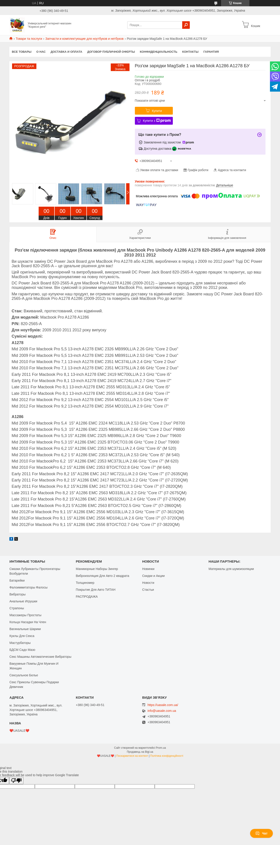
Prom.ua (161, 747)
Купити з (157, 121)
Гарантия (211, 51)
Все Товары (21, 51)
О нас (41, 51)
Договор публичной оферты (111, 51)
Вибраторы (17, 594)
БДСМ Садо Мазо (22, 650)
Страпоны (16, 608)
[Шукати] (186, 25)
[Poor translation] (16, 780)
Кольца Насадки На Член (27, 622)
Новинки (148, 569)
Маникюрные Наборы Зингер (97, 569)
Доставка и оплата (66, 51)
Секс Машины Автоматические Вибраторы (40, 656)
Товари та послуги (29, 38)
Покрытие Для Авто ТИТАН (95, 589)
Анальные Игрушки (23, 601)
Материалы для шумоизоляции (231, 569)
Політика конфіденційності (166, 755)
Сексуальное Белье (23, 675)
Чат (261, 833)
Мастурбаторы (20, 643)
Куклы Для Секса (21, 636)
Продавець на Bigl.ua (140, 751)
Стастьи (148, 589)
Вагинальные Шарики (25, 629)
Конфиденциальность (158, 51)
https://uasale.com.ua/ (163, 705)
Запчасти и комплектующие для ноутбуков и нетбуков (84, 38)
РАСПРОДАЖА (87, 596)
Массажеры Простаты (25, 615)
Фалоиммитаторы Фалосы (28, 587)
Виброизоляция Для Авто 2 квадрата (102, 576)
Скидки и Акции (153, 576)
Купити (157, 111)
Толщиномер (85, 582)
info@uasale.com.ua (162, 711)
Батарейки (17, 580)
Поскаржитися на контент (132, 755)
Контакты (190, 51)
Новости (148, 582)
